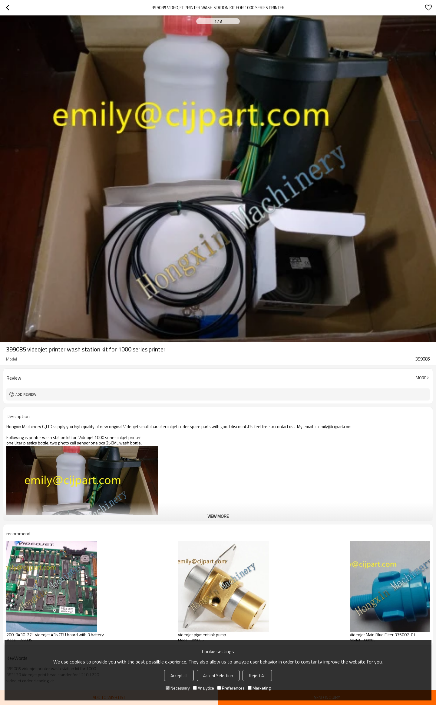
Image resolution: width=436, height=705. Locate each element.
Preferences (231, 688)
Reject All (257, 675)
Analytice (203, 688)
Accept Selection (218, 675)
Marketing (259, 688)
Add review (25, 394)
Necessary (178, 688)
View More (218, 516)
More (421, 378)
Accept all (178, 675)
